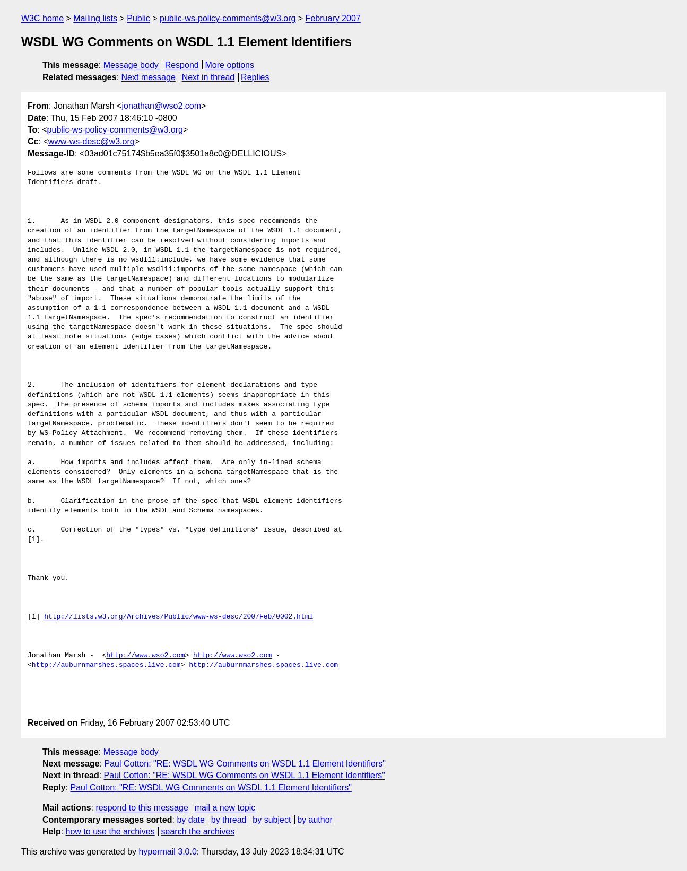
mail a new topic (225, 807)
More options (230, 64)
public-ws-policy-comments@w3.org (227, 18)
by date (190, 819)
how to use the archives (110, 831)
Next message (148, 77)
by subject (272, 819)
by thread (229, 819)
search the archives (198, 831)
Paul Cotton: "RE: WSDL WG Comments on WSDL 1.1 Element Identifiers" (245, 763)
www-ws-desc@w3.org (91, 141)
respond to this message (141, 807)
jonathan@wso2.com (161, 105)
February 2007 (333, 18)
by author (315, 819)
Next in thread (208, 77)
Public (138, 18)
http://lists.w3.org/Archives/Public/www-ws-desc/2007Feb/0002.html (178, 617)
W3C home (42, 18)
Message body (131, 64)
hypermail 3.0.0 (167, 851)
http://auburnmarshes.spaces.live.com (106, 665)
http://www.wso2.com (145, 655)
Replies (255, 77)
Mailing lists (95, 18)
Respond (182, 64)
